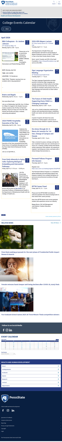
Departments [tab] (30, 385)
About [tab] (30, 366)
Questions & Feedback (6, 417)
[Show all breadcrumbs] (6, 29)
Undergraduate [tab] (30, 369)
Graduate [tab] (30, 372)
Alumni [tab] (30, 376)
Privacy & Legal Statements (7, 425)
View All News (55, 223)
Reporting (3, 423)
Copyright (3, 428)
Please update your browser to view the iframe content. (31, 126)
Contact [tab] (30, 382)
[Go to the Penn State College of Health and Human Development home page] (9, 3)
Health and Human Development (10, 16)
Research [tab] (30, 379)
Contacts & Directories (6, 420)
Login (2, 431)
